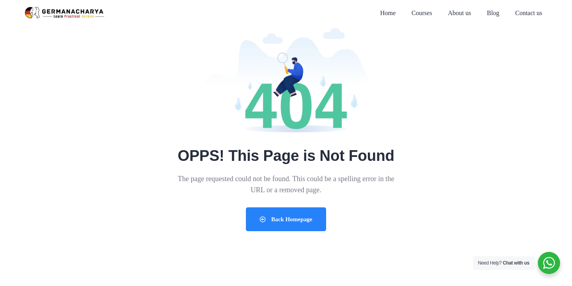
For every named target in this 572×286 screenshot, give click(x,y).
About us (459, 13)
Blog (493, 13)
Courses (422, 13)
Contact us (528, 13)
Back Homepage (286, 219)
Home (388, 13)
